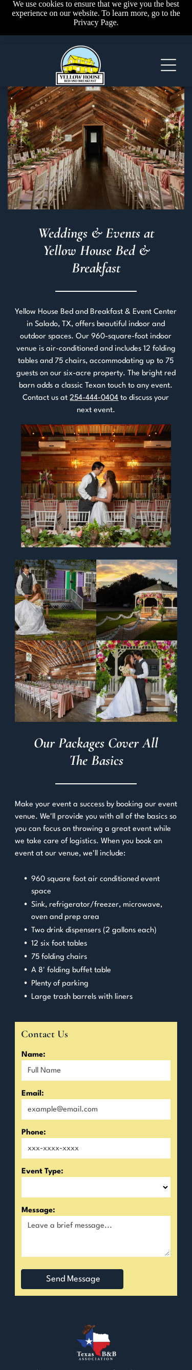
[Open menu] (168, 65)
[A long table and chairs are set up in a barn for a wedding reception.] (55, 681)
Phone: (34, 1133)
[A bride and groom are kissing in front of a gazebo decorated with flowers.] (137, 681)
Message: (38, 1210)
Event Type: (42, 1171)
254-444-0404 (94, 398)
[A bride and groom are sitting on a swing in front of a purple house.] (55, 600)
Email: (33, 1094)
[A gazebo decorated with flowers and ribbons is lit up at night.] (137, 600)
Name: (34, 1055)
